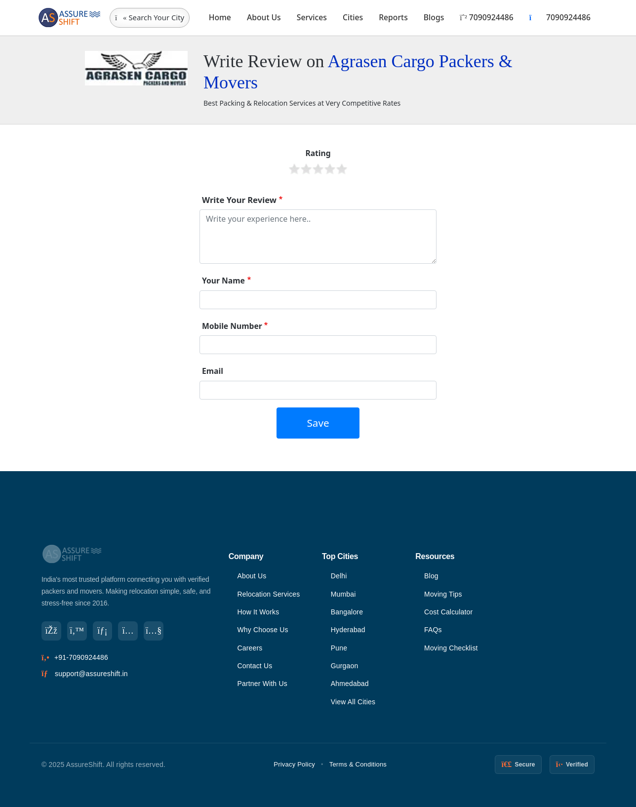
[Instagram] (128, 631)
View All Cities (353, 702)
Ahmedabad (350, 683)
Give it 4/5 (330, 169)
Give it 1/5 (294, 169)
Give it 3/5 (318, 169)
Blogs (434, 17)
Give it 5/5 (342, 169)
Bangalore (347, 612)
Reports (393, 17)
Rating (317, 153)
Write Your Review (239, 199)
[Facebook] (51, 631)
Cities (353, 17)
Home (220, 17)
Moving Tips (443, 594)
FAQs (433, 630)
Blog (431, 576)
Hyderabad (348, 630)
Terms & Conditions (358, 764)
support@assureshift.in (91, 674)
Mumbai (343, 594)
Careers (249, 648)
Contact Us (254, 666)
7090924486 (486, 17)
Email (212, 370)
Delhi (339, 576)
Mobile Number (232, 326)
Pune (339, 648)
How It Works (258, 612)
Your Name (223, 280)
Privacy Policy (294, 764)
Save (318, 423)
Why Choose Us (262, 630)
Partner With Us (262, 683)
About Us (264, 17)
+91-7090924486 (81, 658)
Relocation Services (268, 594)
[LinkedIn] (103, 631)
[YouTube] (154, 631)
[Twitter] (77, 631)
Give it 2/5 (306, 169)
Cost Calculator (448, 612)
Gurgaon (344, 666)
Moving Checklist (451, 648)
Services (312, 17)
